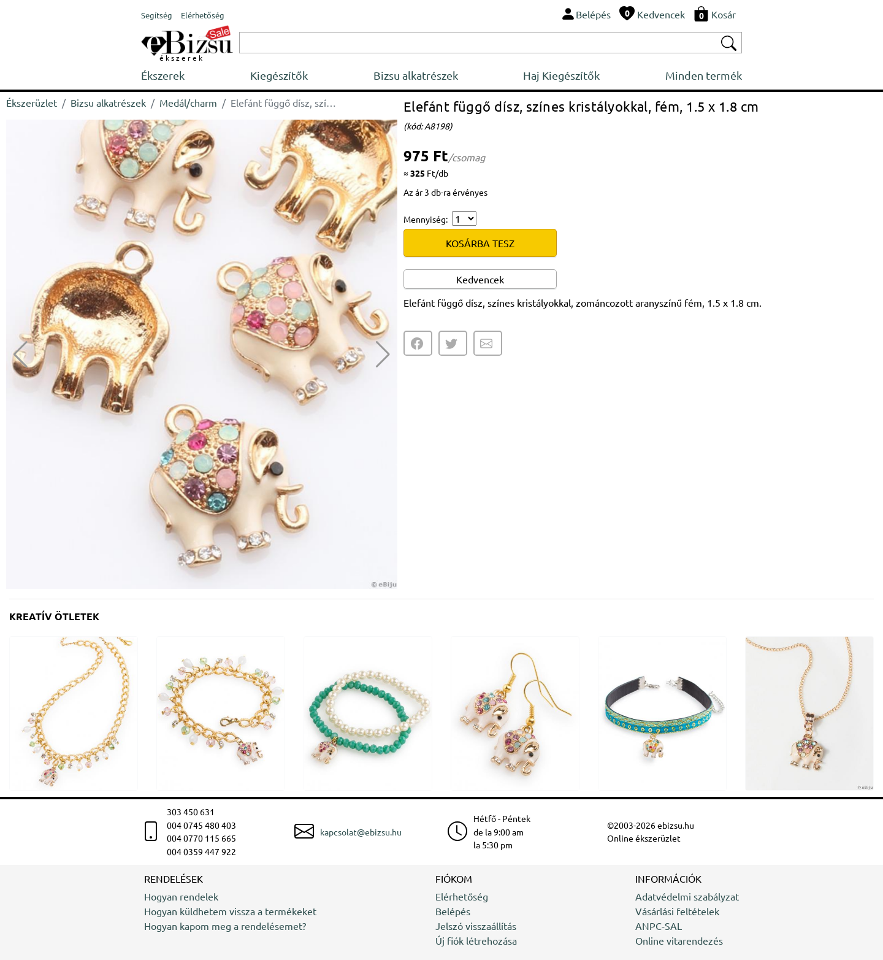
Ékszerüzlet (31, 102)
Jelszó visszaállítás (475, 926)
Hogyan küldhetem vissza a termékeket (230, 911)
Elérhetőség (461, 896)
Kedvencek (480, 279)
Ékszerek (163, 75)
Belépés (452, 911)
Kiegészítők (279, 75)
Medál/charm (188, 102)
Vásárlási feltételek (677, 911)
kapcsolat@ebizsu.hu (361, 831)
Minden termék (703, 75)
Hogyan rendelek (181, 896)
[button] (383, 354)
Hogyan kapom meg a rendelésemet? (225, 926)
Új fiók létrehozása (476, 940)
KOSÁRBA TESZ (480, 243)
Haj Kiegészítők (561, 75)
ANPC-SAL (658, 926)
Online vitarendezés (679, 940)
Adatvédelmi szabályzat (687, 896)
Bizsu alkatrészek (415, 75)
